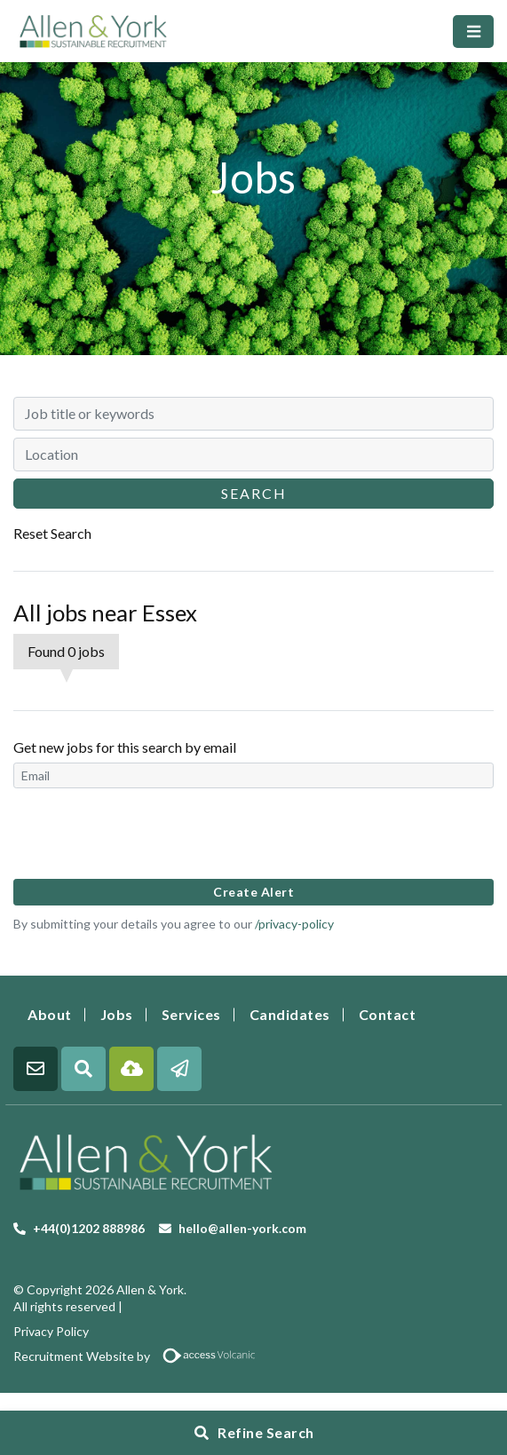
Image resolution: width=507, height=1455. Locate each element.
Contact (387, 1014)
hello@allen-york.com (242, 1228)
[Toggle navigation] (473, 31)
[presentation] (148, 831)
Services (191, 1014)
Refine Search (266, 1432)
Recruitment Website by (141, 1356)
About (50, 1014)
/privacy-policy (294, 923)
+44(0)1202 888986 (89, 1228)
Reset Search (52, 533)
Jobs (116, 1014)
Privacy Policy (51, 1331)
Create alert (253, 891)
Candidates (290, 1014)
